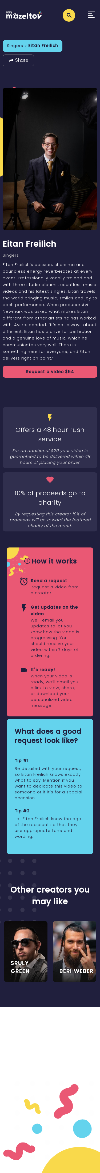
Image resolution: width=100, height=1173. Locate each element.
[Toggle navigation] (91, 15)
